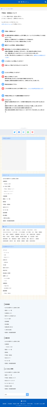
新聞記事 (6, 262)
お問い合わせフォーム (7, 24)
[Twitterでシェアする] (14, 132)
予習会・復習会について (9, 189)
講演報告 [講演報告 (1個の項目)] (23, 240)
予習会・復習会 (6, 204)
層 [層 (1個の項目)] (28, 236)
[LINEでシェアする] (28, 132)
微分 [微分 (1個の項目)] (9, 238)
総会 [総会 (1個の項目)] (15, 240)
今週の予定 (6, 285)
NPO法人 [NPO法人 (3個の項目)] (8, 229)
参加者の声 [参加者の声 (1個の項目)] (38, 234)
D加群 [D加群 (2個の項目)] (4, 229)
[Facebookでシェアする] (19, 132)
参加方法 (5, 270)
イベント (5, 250)
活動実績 (4, 403)
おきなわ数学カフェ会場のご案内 (11, 178)
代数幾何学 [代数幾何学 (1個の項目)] (11, 234)
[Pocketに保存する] (32, 132)
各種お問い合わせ (9, 327)
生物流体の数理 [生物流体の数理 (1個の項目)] (5, 240)
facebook (41, 403)
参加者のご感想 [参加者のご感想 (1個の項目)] (32, 234)
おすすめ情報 (7, 278)
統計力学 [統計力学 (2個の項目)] (11, 240)
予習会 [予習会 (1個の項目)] (36, 232)
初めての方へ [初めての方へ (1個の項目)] (23, 234)
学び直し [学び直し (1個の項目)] (8, 236)
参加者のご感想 (7, 183)
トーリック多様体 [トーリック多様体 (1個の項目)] (22, 232)
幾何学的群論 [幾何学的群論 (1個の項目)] (5, 238)
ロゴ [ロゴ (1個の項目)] (33, 232)
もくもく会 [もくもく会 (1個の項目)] (24, 229)
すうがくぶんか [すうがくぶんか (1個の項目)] (17, 229)
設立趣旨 (5, 215)
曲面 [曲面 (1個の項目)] (27, 238)
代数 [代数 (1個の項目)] (3, 234)
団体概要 (5, 212)
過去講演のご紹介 (7, 288)
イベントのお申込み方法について (35, 88)
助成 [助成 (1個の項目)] (27, 234)
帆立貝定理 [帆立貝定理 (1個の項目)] (32, 236)
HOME (23, 401)
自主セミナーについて (8, 191)
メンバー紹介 (8, 318)
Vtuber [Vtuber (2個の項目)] (12, 229)
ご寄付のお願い (6, 218)
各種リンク (5, 276)
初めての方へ (6, 267)
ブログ (5, 280)
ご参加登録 (9, 403)
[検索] (27, 394)
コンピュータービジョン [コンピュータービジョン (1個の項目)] (7, 232)
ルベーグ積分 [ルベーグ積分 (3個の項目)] (28, 232)
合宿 (5, 255)
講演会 (4, 201)
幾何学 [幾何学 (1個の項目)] (37, 236)
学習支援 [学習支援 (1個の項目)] (12, 236)
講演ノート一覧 (6, 199)
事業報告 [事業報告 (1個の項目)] (40, 232)
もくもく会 (5, 210)
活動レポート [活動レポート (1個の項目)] (32, 238)
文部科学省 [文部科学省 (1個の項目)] (23, 238)
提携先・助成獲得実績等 (8, 221)
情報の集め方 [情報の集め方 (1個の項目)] (14, 238)
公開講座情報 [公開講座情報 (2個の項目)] (17, 234)
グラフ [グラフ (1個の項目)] (35, 229)
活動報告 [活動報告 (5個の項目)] (37, 238)
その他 (4, 265)
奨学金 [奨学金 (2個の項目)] (4, 236)
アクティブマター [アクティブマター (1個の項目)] (30, 229)
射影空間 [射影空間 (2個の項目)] (17, 236)
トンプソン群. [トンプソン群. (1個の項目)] (15, 232)
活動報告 (5, 181)
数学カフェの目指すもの (10, 316)
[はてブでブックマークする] (23, 132)
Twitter (36, 403)
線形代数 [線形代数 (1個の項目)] (18, 240)
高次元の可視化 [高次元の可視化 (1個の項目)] (32, 240)
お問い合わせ (23, 403)
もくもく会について (8, 193)
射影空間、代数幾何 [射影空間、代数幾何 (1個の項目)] (23, 236)
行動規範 (5, 196)
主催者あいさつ (8, 313)
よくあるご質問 (6, 186)
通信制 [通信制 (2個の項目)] (27, 240)
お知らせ (5, 260)
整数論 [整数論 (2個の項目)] (19, 238)
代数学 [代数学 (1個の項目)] (7, 234)
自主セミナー (6, 207)
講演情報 (5, 290)
